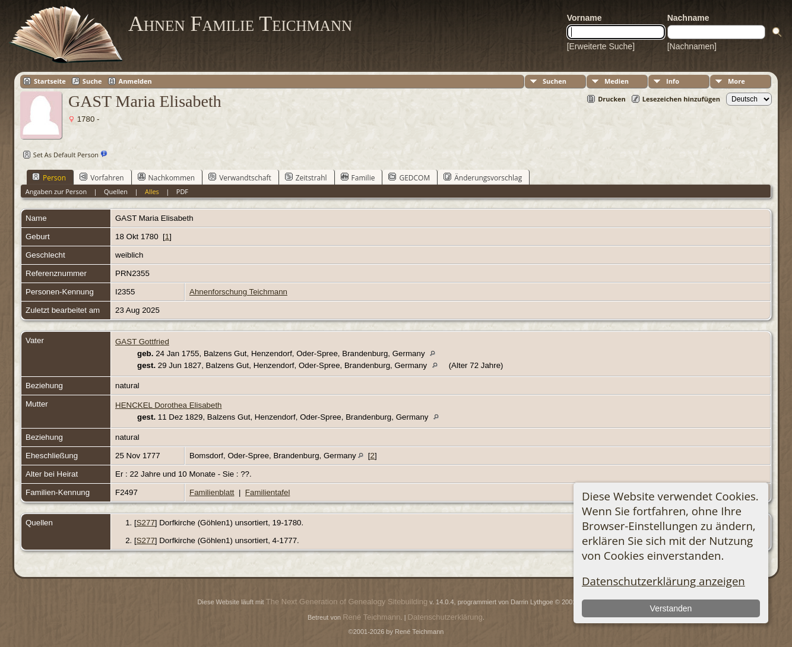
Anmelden (135, 81)
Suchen (554, 81)
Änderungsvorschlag (482, 177)
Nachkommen (166, 177)
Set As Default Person (59, 154)
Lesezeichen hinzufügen (681, 98)
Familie (358, 177)
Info (672, 81)
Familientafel (267, 492)
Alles (152, 191)
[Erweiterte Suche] (601, 46)
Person (49, 177)
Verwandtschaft (239, 177)
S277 (146, 522)
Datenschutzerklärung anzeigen (663, 580)
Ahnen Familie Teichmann (240, 24)
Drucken (612, 98)
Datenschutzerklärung (445, 617)
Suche (92, 81)
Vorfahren (101, 177)
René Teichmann (371, 617)
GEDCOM (409, 177)
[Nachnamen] (692, 46)
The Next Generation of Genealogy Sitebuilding (346, 601)
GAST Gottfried (142, 341)
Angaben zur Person (56, 191)
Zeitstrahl (306, 177)
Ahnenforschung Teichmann (238, 291)
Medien (616, 81)
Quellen (116, 191)
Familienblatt (212, 492)
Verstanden (671, 608)
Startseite (50, 81)
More (736, 81)
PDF (182, 191)
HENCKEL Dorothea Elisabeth (168, 405)
